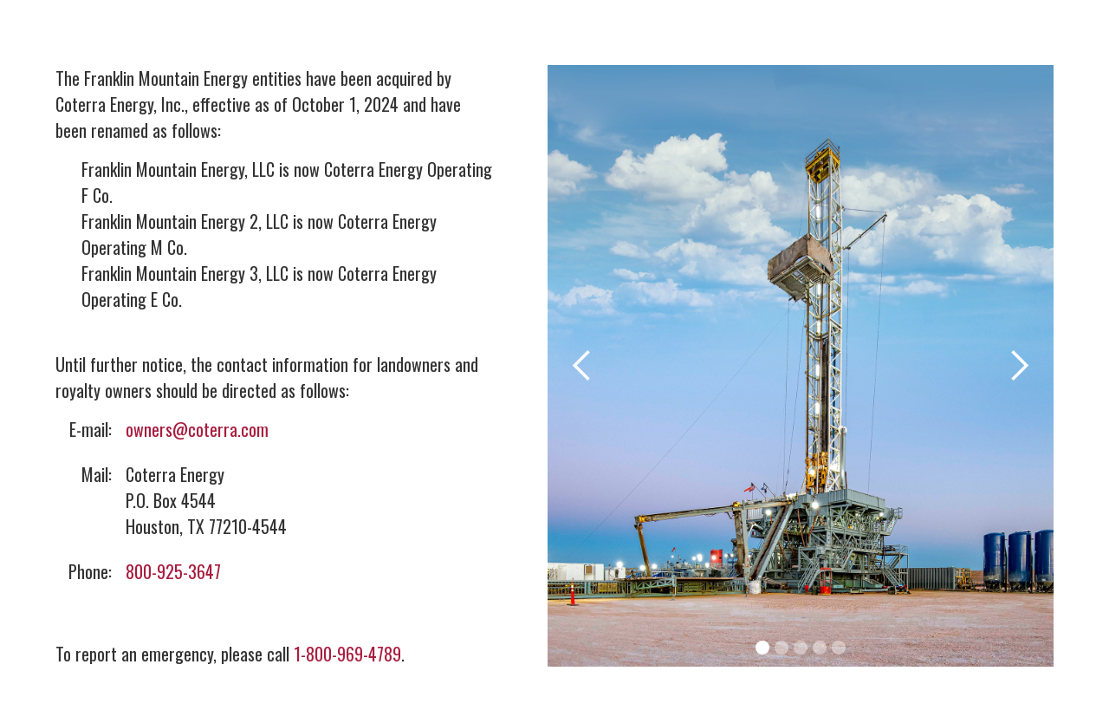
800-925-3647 (173, 571)
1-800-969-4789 (347, 654)
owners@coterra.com (197, 429)
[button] (582, 366)
